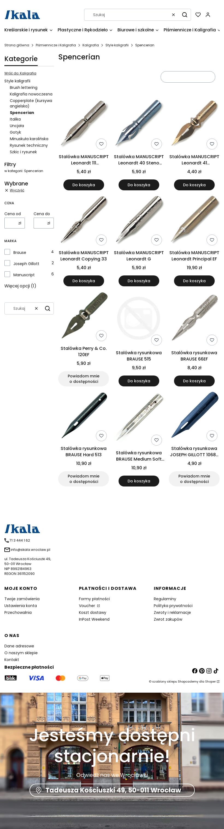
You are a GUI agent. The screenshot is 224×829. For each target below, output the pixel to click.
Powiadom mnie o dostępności (83, 378)
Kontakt (11, 659)
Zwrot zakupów (168, 619)
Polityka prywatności (173, 605)
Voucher (87, 605)
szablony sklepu (164, 681)
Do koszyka (83, 185)
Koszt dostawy (92, 612)
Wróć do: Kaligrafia (20, 73)
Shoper (210, 681)
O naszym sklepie (21, 653)
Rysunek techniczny (29, 145)
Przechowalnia (18, 612)
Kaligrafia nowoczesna (31, 94)
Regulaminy (165, 599)
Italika (15, 119)
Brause (19, 252)
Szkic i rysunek (23, 152)
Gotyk (15, 132)
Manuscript (24, 275)
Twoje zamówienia (22, 599)
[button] (185, 14)
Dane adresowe (19, 646)
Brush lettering (23, 87)
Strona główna (16, 45)
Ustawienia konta (20, 605)
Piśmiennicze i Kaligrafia (56, 45)
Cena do (42, 214)
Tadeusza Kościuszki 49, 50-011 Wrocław (113, 790)
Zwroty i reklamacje (172, 612)
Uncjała (17, 125)
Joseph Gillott (26, 263)
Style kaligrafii (117, 45)
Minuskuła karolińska (29, 139)
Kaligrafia (90, 45)
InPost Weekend (94, 619)
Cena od (12, 214)
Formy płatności (94, 599)
